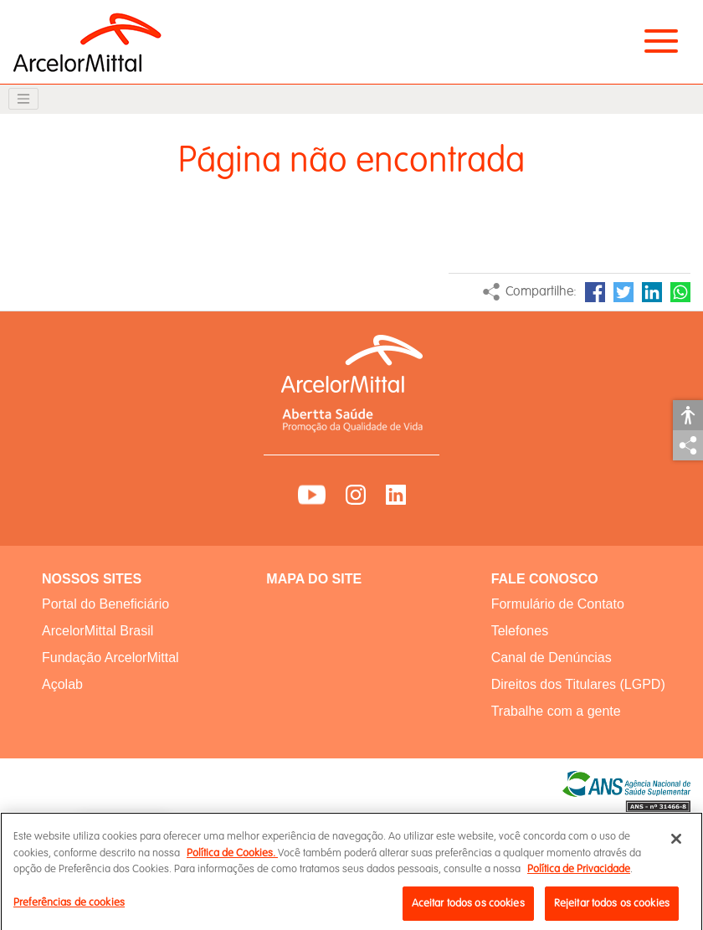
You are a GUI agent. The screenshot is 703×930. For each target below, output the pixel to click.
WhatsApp (680, 292)
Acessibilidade (688, 415)
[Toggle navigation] (23, 99)
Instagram (356, 495)
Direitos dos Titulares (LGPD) (578, 684)
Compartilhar (688, 445)
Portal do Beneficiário (105, 604)
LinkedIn (652, 292)
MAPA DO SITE (314, 579)
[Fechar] (676, 844)
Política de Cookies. (232, 859)
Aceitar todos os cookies (468, 909)
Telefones (520, 631)
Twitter (623, 292)
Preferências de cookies (69, 908)
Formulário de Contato (557, 604)
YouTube (312, 495)
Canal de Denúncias (551, 657)
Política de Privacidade (578, 874)
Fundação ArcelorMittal (110, 657)
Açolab (62, 684)
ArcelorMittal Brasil (97, 631)
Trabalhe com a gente (556, 711)
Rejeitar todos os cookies (612, 909)
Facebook (595, 292)
